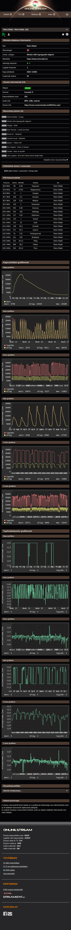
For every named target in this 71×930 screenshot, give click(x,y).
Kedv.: (51, 14)
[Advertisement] (35, 23)
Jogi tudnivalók (9, 874)
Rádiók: (8, 14)
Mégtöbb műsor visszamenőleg (56, 160)
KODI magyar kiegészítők (13, 890)
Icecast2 (27, 92)
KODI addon (9, 870)
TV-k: (21, 14)
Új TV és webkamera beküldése (15, 866)
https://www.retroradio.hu (37, 59)
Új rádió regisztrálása (11, 863)
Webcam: (36, 14)
